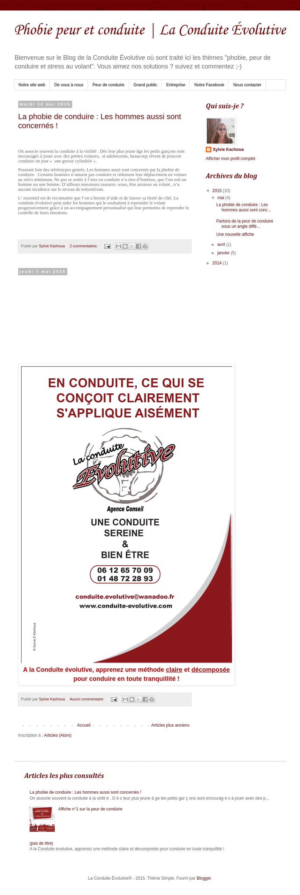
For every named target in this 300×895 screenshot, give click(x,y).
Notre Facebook (209, 84)
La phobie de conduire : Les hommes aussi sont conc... (243, 207)
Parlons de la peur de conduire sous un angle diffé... (244, 223)
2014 (217, 263)
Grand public (145, 84)
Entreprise (176, 84)
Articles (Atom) (58, 735)
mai (221, 197)
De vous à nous (68, 84)
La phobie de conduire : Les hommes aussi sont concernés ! (85, 792)
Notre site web (31, 84)
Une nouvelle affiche (235, 234)
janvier (224, 252)
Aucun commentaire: (87, 699)
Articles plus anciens (170, 725)
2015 (217, 190)
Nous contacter (247, 84)
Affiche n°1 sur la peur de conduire (90, 809)
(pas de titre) (41, 843)
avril (221, 244)
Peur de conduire (108, 84)
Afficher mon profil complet (230, 158)
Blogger (204, 878)
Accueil (84, 725)
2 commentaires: (84, 246)
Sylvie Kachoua (228, 149)
